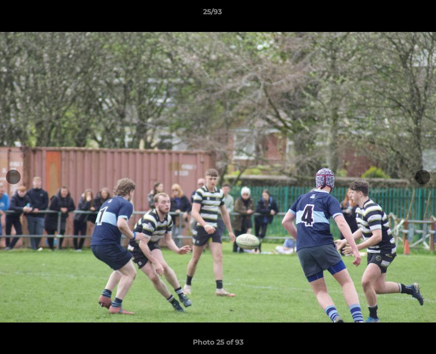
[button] (395, 14)
